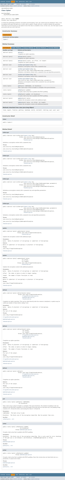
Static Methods (16, 47)
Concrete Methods (53, 47)
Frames (18, 4)
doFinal (20, 52)
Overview (2, 1)
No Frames (23, 4)
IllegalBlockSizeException (30, 296)
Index (27, 1)
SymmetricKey (29, 64)
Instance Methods (28, 47)
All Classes (32, 4)
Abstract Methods (41, 47)
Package (8, 1)
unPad (19, 90)
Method (20, 6)
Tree (17, 1)
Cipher (5, 39)
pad (19, 85)
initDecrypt (21, 64)
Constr (15, 6)
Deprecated (22, 1)
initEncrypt (21, 74)
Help (30, 1)
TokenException (28, 140)
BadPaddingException (28, 297)
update (20, 98)
